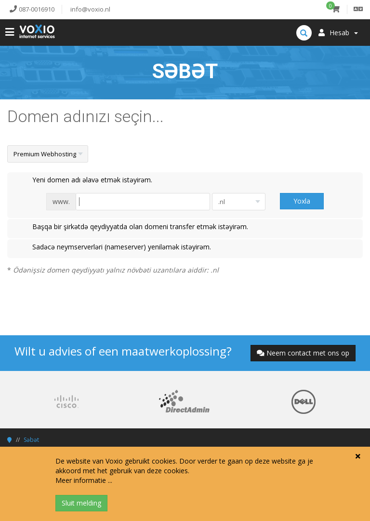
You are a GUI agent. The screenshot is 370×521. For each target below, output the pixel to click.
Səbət (31, 440)
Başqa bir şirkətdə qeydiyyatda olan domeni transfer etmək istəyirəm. (132, 227)
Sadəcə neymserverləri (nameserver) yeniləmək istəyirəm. (114, 247)
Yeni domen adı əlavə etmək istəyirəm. (84, 180)
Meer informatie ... (83, 480)
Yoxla (301, 201)
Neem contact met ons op (303, 352)
